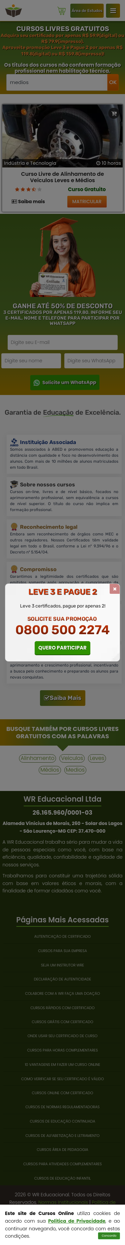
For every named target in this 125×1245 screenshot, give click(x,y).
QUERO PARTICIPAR (62, 647)
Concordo (109, 1236)
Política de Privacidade (76, 1221)
